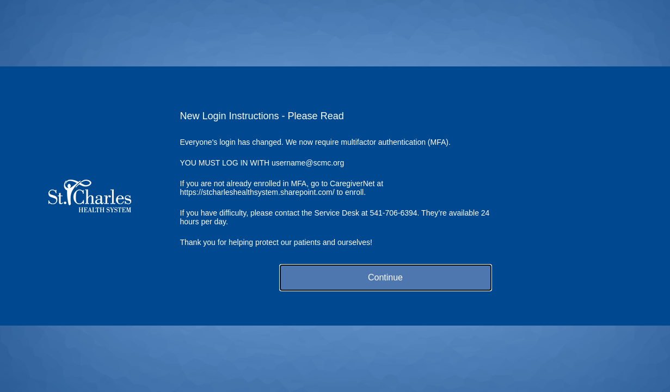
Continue (385, 277)
